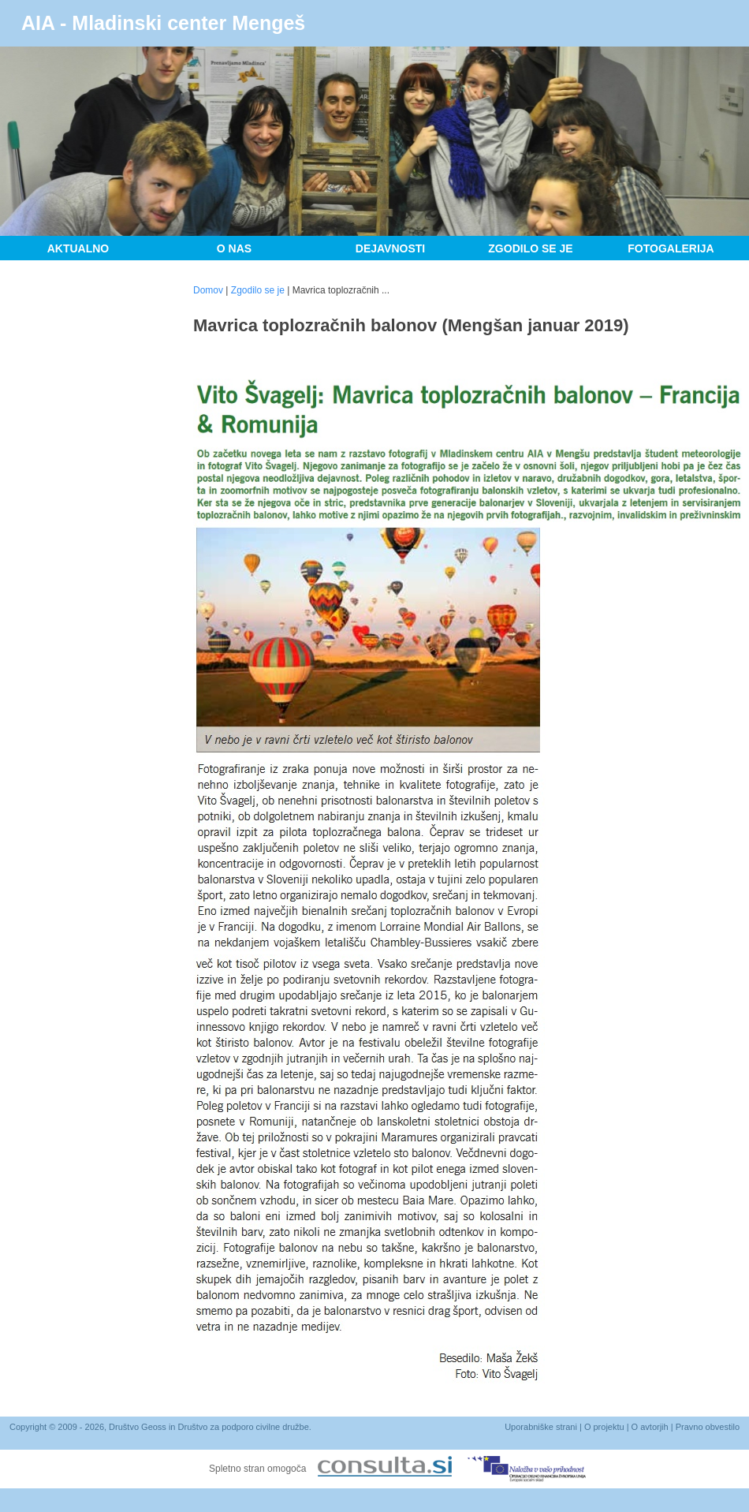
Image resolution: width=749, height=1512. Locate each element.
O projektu (604, 1427)
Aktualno (78, 248)
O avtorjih (650, 1427)
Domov (208, 290)
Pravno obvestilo (708, 1427)
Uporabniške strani (541, 1427)
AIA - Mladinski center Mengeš (163, 23)
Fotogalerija (671, 248)
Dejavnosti (390, 248)
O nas (234, 248)
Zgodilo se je (530, 248)
